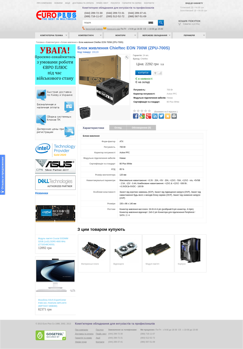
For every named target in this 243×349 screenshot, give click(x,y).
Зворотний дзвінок (94, 29)
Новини (58, 3)
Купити (143, 72)
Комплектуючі (86, 35)
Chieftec (144, 59)
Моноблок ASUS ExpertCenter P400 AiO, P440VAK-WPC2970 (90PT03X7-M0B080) (52, 303)
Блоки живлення (69, 42)
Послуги (115, 3)
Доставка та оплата (83, 3)
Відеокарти (118, 264)
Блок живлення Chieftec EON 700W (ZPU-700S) (101, 42)
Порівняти (160, 73)
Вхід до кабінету (194, 3)
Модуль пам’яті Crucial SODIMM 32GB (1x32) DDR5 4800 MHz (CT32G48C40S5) (53, 241)
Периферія (189, 35)
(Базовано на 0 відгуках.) (166, 111)
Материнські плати (90, 264)
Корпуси (181, 264)
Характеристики (93, 127)
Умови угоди (81, 342)
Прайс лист (102, 3)
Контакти (149, 3)
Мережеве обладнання (154, 35)
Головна (40, 42)
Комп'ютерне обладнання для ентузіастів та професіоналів (118, 7)
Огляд (118, 127)
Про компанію (44, 3)
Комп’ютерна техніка (51, 35)
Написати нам (113, 29)
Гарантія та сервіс (132, 3)
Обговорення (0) (141, 127)
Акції (67, 3)
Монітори (120, 35)
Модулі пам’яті (152, 264)
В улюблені (155, 73)
